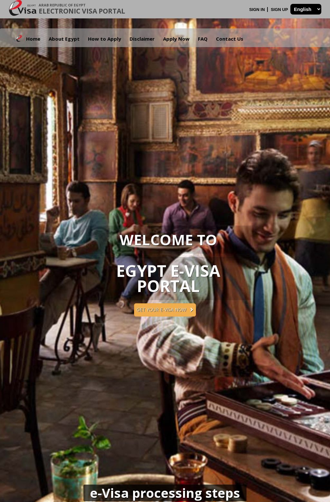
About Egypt (64, 38)
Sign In (257, 9)
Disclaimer (142, 38)
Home (33, 38)
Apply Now (176, 38)
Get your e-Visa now (165, 309)
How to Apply (104, 38)
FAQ (203, 38)
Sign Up (280, 9)
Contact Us (229, 38)
